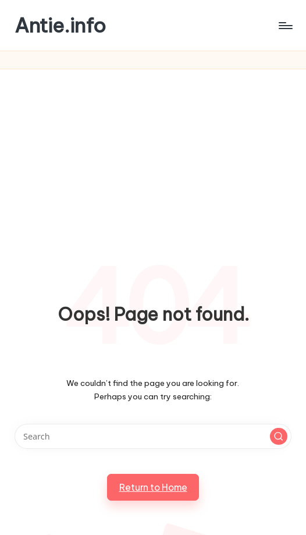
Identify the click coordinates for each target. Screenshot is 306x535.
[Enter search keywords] (153, 436)
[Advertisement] (153, 156)
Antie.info (60, 25)
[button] (278, 436)
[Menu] (285, 25)
